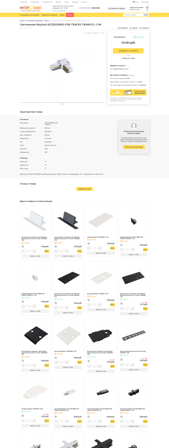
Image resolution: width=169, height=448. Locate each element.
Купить (41, 251)
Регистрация (145, 2)
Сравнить (135, 28)
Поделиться (145, 28)
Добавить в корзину (128, 51)
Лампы (62, 15)
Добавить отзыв (84, 189)
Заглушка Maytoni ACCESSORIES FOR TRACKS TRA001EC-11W (32, 294)
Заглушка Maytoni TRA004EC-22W (32, 409)
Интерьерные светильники (29, 15)
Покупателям (35, 2)
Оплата (66, 2)
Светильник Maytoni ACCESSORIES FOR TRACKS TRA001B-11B (99, 409)
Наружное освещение (49, 15)
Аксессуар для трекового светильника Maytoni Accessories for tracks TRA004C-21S (67, 295)
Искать (146, 15)
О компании (23, 2)
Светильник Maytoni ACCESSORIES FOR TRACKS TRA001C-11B (132, 409)
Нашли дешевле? (119, 37)
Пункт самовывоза (60, 11)
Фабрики (58, 2)
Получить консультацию (134, 147)
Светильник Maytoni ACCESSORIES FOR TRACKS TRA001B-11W (66, 409)
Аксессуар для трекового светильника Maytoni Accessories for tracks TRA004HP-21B (34, 353)
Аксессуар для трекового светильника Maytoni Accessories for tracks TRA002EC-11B (67, 238)
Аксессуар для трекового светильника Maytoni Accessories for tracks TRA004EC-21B (133, 295)
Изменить (131, 75)
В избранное (124, 28)
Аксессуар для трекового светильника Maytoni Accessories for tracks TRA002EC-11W (34, 238)
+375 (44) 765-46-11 (85, 8)
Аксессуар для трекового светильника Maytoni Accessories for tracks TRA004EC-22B (100, 353)
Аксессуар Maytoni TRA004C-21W (97, 293)
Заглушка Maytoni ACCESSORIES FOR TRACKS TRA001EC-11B (131, 237)
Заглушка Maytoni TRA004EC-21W (97, 237)
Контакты (84, 2)
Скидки (70, 15)
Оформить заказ (135, 9)
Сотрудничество (47, 2)
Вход (136, 2)
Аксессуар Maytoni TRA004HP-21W (65, 351)
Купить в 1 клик (128, 58)
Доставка (75, 2)
